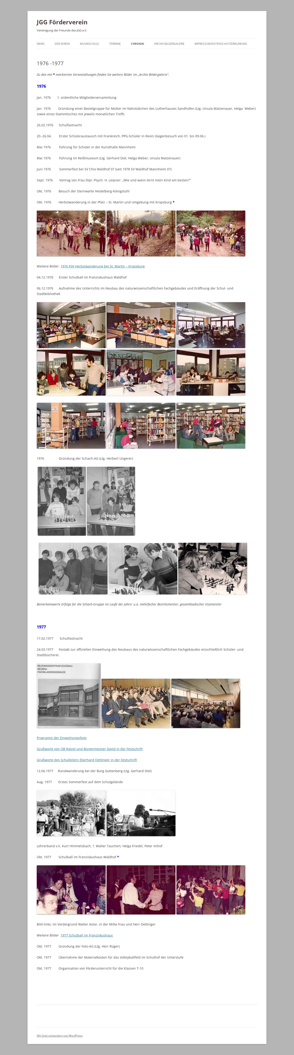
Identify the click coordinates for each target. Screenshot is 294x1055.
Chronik (137, 44)
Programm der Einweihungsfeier (62, 738)
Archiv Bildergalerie (169, 44)
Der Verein (62, 44)
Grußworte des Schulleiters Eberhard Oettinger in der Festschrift (87, 760)
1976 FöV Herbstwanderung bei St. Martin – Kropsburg (103, 266)
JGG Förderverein (62, 22)
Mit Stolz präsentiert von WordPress (60, 1036)
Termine (115, 44)
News (41, 44)
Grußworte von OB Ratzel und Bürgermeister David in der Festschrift (90, 749)
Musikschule (89, 44)
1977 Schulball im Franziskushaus (87, 935)
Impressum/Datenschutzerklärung (221, 44)
